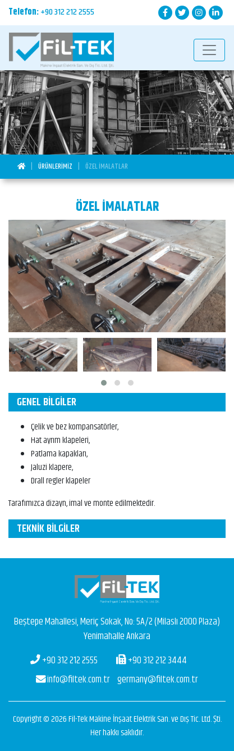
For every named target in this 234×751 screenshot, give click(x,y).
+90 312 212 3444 (151, 660)
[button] (104, 382)
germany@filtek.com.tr (117, 679)
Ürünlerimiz (55, 166)
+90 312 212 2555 (67, 12)
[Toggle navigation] (209, 50)
